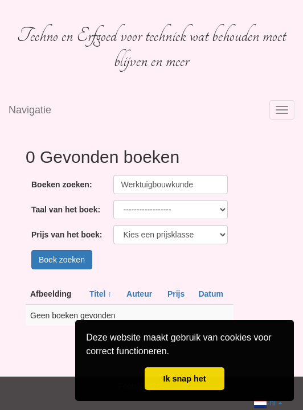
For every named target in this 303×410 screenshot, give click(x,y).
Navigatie (30, 110)
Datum (210, 293)
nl (267, 401)
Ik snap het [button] (184, 378)
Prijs (176, 293)
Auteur (139, 293)
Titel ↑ (100, 293)
